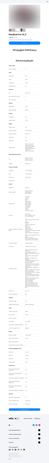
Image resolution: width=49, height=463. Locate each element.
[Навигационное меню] (47, 1)
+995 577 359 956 (28, 418)
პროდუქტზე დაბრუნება (24, 409)
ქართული (12, 425)
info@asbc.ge (37, 418)
